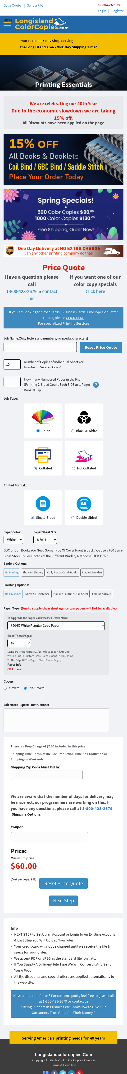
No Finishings (13, 594)
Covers (14, 687)
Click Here (14, 669)
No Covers (36, 687)
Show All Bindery (33, 572)
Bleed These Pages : (19, 636)
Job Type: (11, 398)
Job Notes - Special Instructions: (26, 705)
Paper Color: (12, 532)
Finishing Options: (16, 585)
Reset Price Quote (101, 347)
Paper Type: (60, 608)
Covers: (9, 681)
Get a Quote (13, 5)
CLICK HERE (75, 317)
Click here (95, 291)
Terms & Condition (63, 1039)
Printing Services (76, 323)
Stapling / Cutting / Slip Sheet (70, 594)
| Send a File (33, 5)
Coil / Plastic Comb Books (62, 572)
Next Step (63, 874)
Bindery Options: (15, 563)
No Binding (11, 572)
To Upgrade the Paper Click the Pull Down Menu (37, 618)
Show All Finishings (37, 594)
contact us (80, 975)
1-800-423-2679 (109, 5)
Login (102, 10)
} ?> (56, 625)
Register (117, 10)
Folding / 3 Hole (101, 594)
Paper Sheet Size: (45, 532)
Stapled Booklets (92, 572)
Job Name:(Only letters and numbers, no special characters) (46, 338)
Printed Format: (15, 485)
